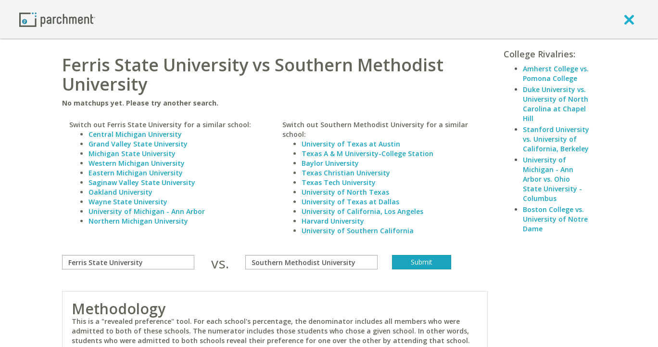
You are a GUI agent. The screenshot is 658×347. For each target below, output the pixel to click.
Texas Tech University (339, 182)
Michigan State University (132, 153)
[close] (629, 19)
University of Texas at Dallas (350, 201)
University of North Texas (345, 192)
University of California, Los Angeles (362, 211)
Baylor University (330, 163)
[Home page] (57, 19)
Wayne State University (128, 201)
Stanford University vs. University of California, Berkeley (556, 139)
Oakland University (120, 192)
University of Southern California (358, 230)
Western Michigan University (137, 163)
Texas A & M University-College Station (367, 153)
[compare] (128, 262)
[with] (311, 262)
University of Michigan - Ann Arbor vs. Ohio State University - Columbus (552, 179)
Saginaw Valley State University (142, 182)
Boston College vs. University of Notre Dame (555, 219)
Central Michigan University (135, 134)
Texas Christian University (346, 172)
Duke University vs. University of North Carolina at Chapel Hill (555, 104)
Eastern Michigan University (136, 172)
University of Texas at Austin (351, 143)
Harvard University (333, 221)
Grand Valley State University (138, 143)
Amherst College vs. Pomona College (556, 73)
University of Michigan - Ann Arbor (147, 211)
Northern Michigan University (138, 221)
